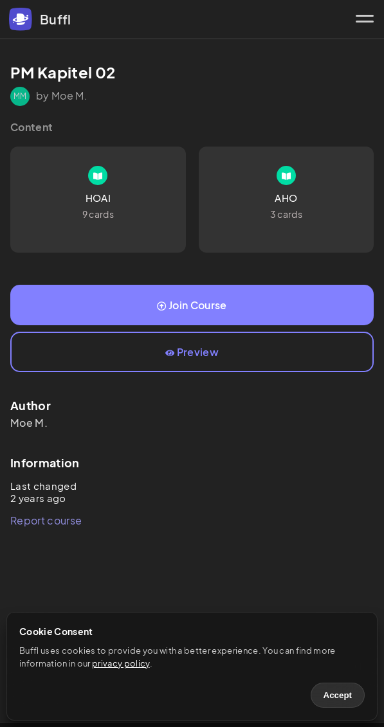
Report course (46, 520)
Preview (192, 352)
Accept (338, 695)
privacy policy (120, 663)
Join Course (191, 305)
